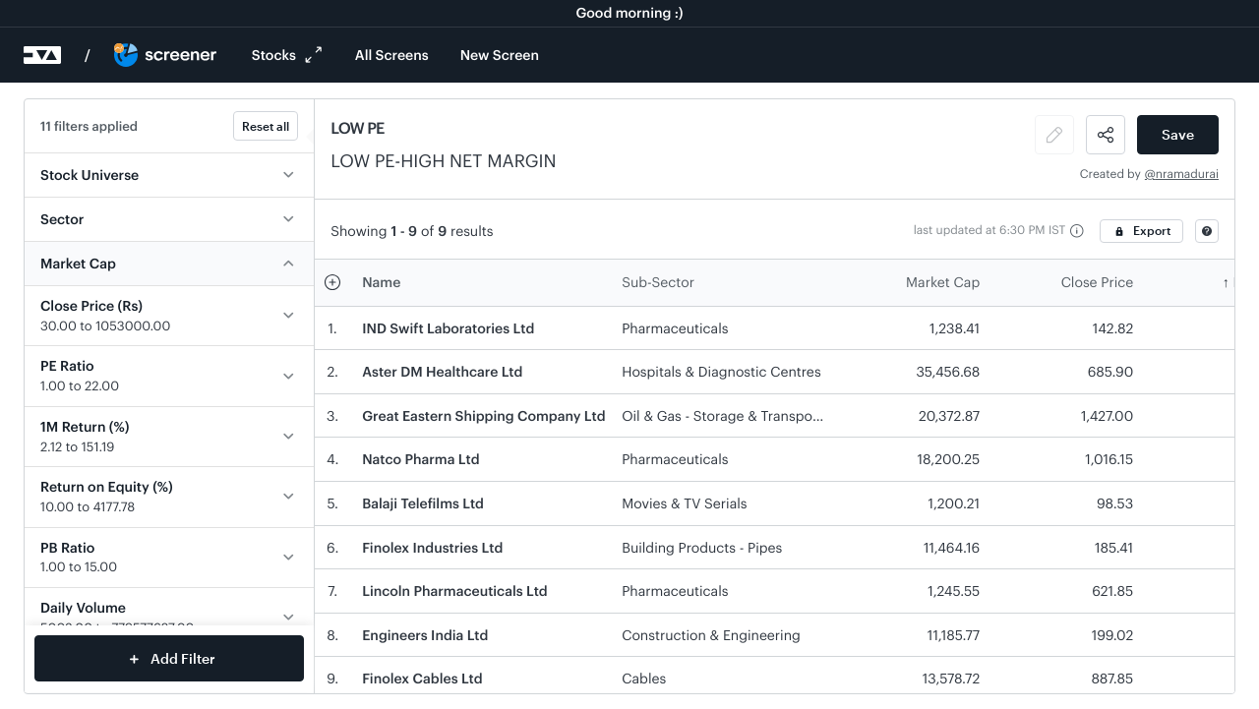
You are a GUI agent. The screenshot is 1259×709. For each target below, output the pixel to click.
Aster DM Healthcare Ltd (442, 371)
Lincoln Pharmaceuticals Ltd (454, 590)
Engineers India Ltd (425, 634)
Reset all (265, 126)
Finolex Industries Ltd (432, 547)
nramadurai (1187, 174)
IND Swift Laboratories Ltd (448, 328)
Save (1178, 134)
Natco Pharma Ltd (420, 458)
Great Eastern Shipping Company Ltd (483, 415)
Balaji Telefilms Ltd (423, 503)
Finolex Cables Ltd (422, 678)
